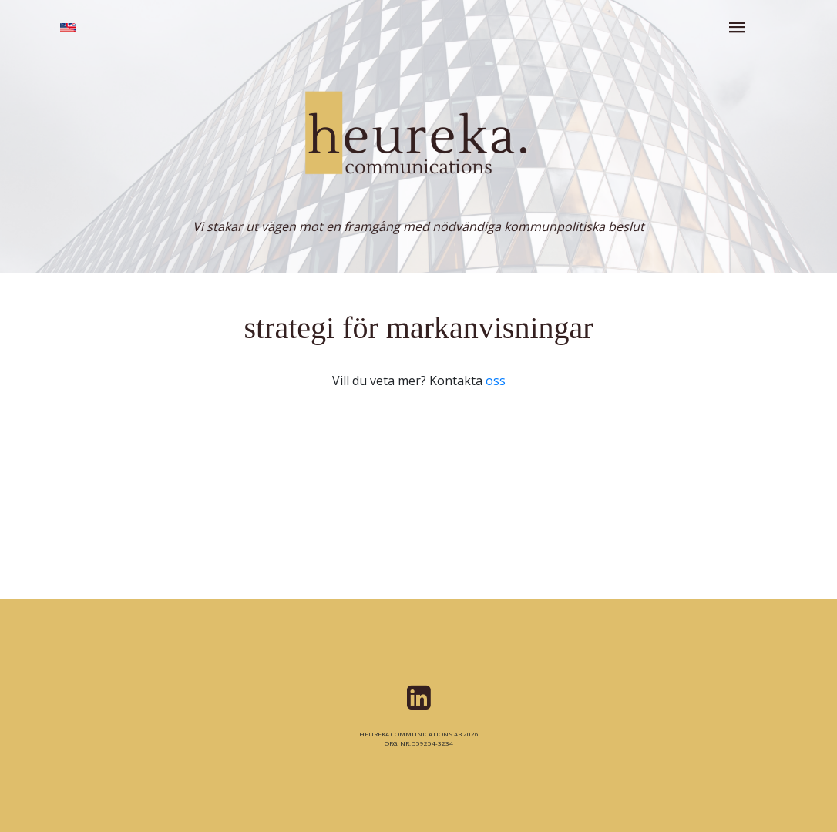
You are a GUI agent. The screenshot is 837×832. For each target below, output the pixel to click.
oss (496, 380)
